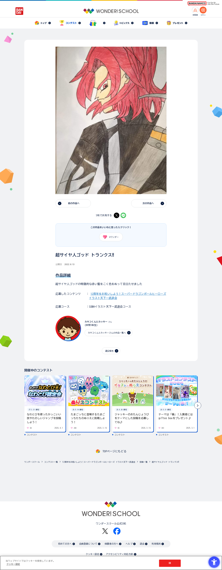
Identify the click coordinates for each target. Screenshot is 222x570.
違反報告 (109, 351)
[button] (197, 405)
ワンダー (109, 237)
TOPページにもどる (114, 451)
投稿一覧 (143, 462)
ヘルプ (129, 544)
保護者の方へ (111, 544)
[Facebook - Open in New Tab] (117, 531)
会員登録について (88, 544)
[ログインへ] (203, 10)
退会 (142, 544)
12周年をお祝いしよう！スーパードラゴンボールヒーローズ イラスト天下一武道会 (98, 462)
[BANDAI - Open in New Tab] (19, 11)
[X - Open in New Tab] (116, 215)
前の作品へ (74, 203)
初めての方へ (65, 544)
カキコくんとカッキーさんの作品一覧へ (107, 333)
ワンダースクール (32, 462)
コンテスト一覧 (51, 462)
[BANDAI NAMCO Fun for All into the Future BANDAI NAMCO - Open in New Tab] (203, 4)
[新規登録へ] (195, 10)
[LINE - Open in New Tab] (123, 215)
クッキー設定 (92, 554)
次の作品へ (148, 203)
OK (170, 563)
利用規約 (156, 544)
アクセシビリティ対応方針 (119, 554)
